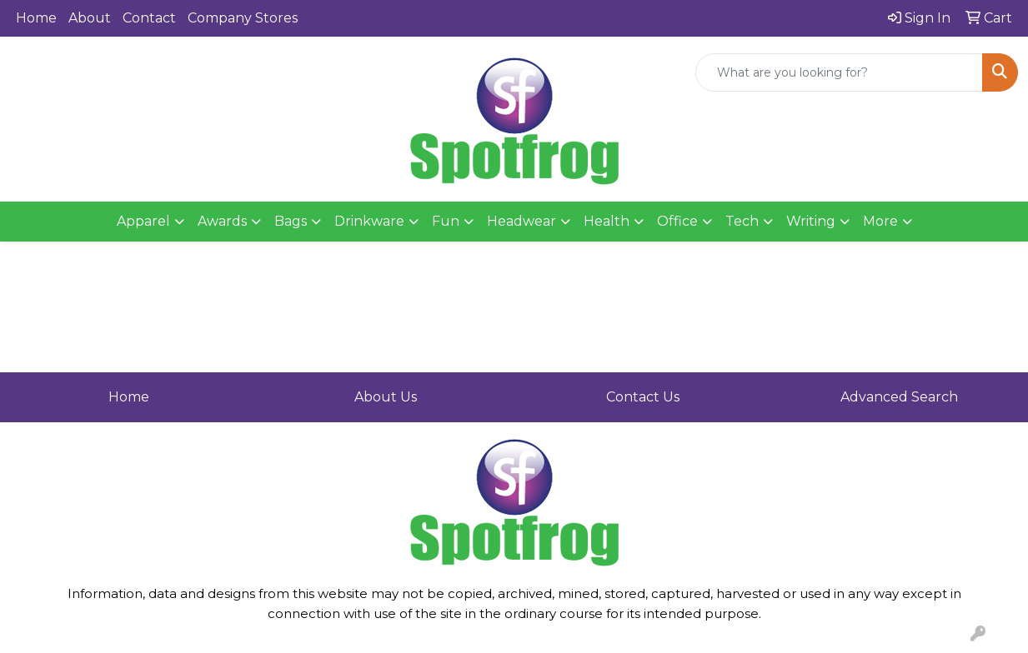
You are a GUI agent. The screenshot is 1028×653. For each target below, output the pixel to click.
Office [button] (677, 221)
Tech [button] (742, 221)
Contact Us (642, 397)
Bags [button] (290, 221)
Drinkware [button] (369, 221)
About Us (385, 397)
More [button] (880, 221)
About (89, 18)
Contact (149, 18)
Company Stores (243, 18)
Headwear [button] (521, 221)
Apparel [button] (143, 221)
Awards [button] (222, 221)
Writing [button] (810, 221)
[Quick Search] (839, 72)
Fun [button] (445, 221)
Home (36, 18)
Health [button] (606, 221)
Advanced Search (899, 397)
